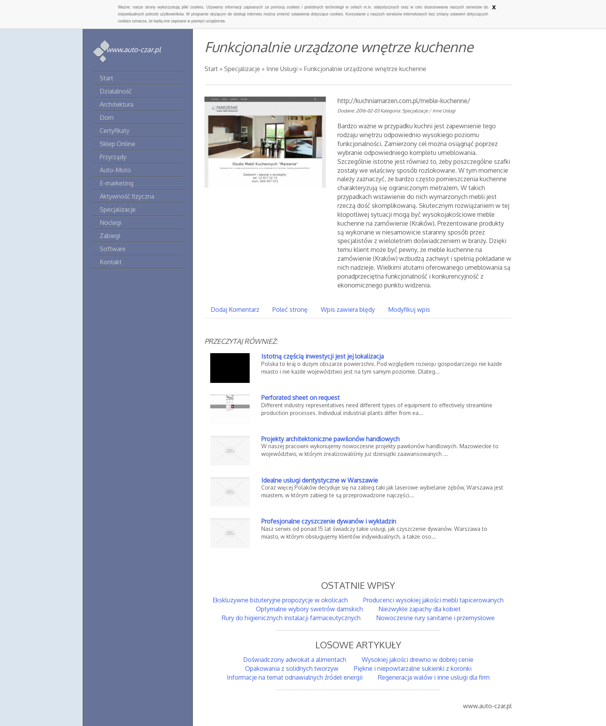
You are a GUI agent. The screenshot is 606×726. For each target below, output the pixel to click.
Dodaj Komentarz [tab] (235, 309)
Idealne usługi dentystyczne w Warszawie (319, 480)
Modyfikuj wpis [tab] (409, 309)
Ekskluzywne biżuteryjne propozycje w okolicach (280, 600)
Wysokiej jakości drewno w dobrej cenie (417, 659)
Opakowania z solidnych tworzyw (292, 668)
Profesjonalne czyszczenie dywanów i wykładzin (328, 521)
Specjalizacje (242, 69)
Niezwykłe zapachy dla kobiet (419, 609)
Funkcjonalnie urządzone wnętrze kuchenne (365, 69)
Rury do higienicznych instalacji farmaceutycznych (291, 618)
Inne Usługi (282, 69)
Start (211, 69)
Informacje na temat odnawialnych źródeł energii (295, 677)
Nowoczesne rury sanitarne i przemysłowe (435, 618)
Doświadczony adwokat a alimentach (294, 659)
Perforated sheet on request (300, 397)
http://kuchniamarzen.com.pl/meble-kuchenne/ (403, 101)
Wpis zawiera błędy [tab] (348, 309)
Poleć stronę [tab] (290, 309)
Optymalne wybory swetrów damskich (309, 609)
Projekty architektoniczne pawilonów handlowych (330, 439)
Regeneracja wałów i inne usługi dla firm (434, 677)
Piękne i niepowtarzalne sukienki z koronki (413, 668)
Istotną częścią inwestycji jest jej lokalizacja (322, 356)
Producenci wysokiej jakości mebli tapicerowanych (433, 600)
